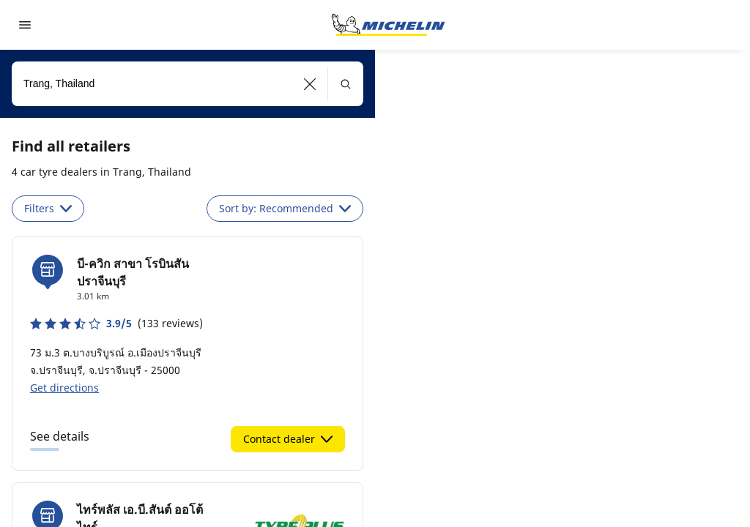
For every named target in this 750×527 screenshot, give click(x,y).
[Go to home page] (388, 25)
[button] (310, 83)
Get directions (64, 388)
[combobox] (187, 83)
